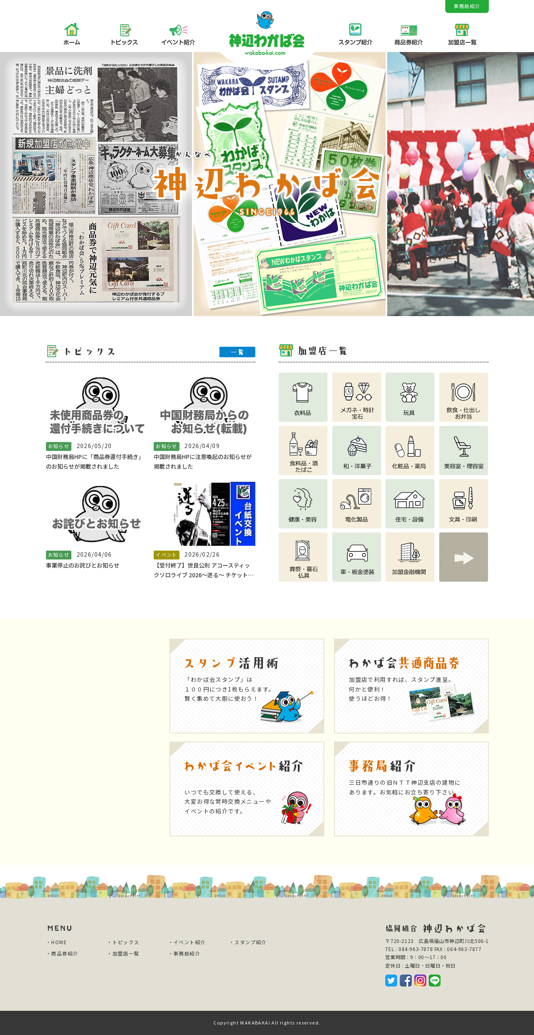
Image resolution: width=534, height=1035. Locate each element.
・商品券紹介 (62, 953)
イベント (166, 554)
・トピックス (123, 942)
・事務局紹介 (184, 953)
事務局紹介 (467, 5)
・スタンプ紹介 (248, 942)
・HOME (56, 942)
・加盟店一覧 (123, 953)
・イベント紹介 (187, 942)
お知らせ (59, 445)
